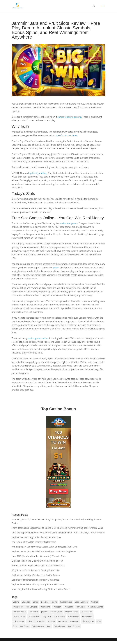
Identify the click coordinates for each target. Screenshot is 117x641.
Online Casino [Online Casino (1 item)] (56, 611)
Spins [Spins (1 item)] (49, 626)
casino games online (38, 338)
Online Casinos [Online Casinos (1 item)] (71, 611)
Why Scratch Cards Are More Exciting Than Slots (35, 570)
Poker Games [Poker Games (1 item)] (73, 616)
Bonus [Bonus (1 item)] (35, 602)
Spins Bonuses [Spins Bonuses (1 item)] (74, 626)
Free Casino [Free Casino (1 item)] (45, 606)
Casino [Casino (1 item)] (54, 602)
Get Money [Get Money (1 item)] (33, 611)
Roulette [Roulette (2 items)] (51, 621)
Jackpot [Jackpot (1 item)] (44, 611)
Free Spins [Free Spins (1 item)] (68, 606)
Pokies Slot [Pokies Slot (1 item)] (40, 621)
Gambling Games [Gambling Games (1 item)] (95, 606)
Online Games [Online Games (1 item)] (19, 616)
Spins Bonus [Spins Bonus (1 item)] (59, 626)
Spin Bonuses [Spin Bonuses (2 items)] (38, 626)
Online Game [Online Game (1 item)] (86, 611)
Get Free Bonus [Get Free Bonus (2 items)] (19, 611)
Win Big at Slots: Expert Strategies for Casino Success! (38, 565)
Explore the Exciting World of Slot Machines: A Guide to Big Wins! (44, 551)
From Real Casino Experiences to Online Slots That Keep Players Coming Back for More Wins (57, 527)
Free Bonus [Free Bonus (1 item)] (18, 606)
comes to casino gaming (69, 116)
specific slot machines (66, 135)
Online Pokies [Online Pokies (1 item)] (33, 616)
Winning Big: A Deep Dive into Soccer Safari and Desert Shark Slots (45, 546)
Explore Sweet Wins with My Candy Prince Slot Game (38, 584)
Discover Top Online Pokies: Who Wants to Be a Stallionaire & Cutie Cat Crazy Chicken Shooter (58, 532)
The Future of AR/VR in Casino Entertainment (34, 541)
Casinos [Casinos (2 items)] (94, 602)
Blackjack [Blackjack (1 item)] (26, 602)
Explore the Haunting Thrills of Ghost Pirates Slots (36, 537)
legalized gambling (37, 173)
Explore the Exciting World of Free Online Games (36, 575)
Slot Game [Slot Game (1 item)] (62, 621)
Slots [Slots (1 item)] (99, 621)
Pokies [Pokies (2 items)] (29, 621)
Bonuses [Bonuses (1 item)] (44, 602)
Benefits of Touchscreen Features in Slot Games (35, 579)
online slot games (69, 223)
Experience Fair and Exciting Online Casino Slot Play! (37, 560)
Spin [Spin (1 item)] (15, 626)
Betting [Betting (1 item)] (16, 602)
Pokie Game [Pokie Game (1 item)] (87, 616)
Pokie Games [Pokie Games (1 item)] (18, 621)
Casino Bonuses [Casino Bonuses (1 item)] (81, 602)
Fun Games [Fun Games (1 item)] (80, 606)
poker (56, 267)
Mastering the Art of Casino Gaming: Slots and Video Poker (41, 589)
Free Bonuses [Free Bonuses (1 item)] (31, 606)
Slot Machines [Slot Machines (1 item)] (88, 621)
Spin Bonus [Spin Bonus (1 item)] (24, 626)
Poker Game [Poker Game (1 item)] (59, 616)
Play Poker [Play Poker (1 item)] (47, 616)
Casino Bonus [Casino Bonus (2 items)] (66, 602)
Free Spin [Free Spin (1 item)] (57, 606)
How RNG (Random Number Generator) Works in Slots (39, 556)
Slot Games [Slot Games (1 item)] (74, 621)
